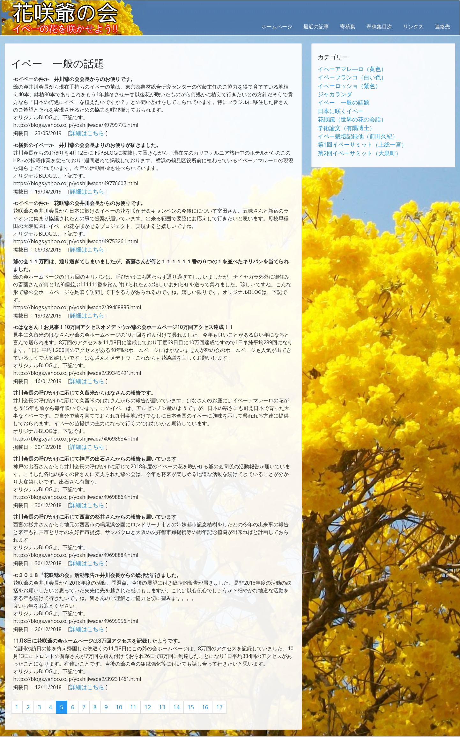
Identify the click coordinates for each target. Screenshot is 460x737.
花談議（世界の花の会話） (348, 114)
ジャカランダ (333, 91)
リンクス (413, 26)
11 (129, 699)
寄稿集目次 (379, 26)
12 (143, 699)
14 (171, 699)
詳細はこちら (86, 132)
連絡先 (442, 26)
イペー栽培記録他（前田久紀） (353, 129)
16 (198, 699)
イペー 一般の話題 (341, 99)
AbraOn (112, 731)
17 (212, 699)
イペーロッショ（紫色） (346, 83)
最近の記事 (316, 26)
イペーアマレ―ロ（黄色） (348, 68)
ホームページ (277, 26)
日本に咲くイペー (338, 106)
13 (157, 699)
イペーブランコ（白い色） (348, 76)
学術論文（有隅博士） (343, 122)
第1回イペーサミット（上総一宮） (357, 137)
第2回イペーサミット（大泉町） (355, 145)
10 (116, 699)
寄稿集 (347, 26)
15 (184, 699)
